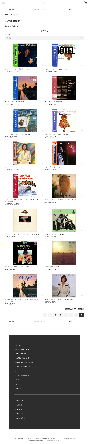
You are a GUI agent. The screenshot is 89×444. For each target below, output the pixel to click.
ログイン (19, 409)
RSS (17, 380)
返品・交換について (22, 354)
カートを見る (20, 413)
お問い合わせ (20, 418)
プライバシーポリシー (23, 366)
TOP (6, 15)
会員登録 (19, 405)
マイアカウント (21, 401)
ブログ (18, 371)
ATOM (18, 384)
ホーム (18, 345)
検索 (70, 9)
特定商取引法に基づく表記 (24, 362)
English (18, 388)
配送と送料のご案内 (22, 349)
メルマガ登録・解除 (22, 375)
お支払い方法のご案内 (23, 358)
